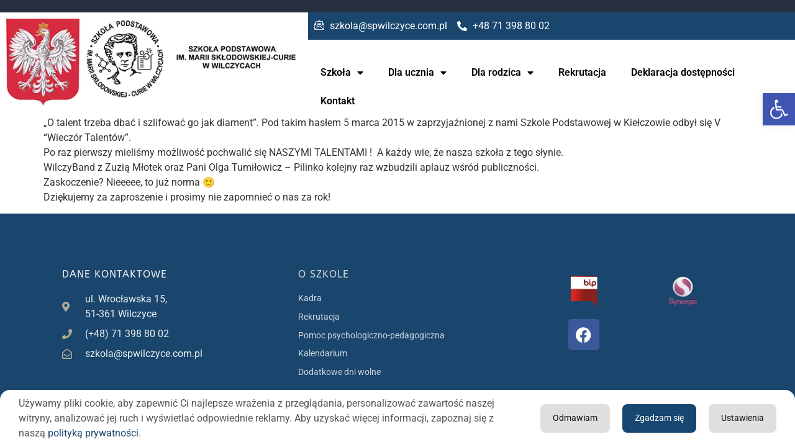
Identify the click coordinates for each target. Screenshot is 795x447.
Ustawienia (651, 418)
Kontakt (337, 101)
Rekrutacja (582, 72)
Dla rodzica (502, 72)
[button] (779, 109)
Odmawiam (738, 418)
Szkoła (341, 72)
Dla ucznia (417, 72)
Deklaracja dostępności (683, 72)
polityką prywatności (93, 433)
